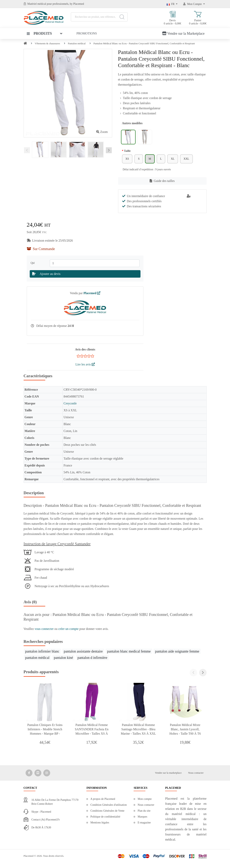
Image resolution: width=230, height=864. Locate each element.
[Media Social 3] (46, 772)
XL (173, 158)
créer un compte (68, 628)
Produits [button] (39, 33)
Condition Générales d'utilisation (108, 804)
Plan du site (144, 810)
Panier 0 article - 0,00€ (198, 18)
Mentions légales (99, 822)
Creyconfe (70, 403)
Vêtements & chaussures (47, 43)
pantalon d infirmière (92, 658)
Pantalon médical (77, 43)
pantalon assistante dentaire (83, 651)
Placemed (91, 293)
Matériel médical (36, 3)
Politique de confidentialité (105, 816)
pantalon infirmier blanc (42, 651)
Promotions (87, 33)
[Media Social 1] (29, 772)
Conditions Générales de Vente (107, 810)
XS (127, 158)
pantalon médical (37, 658)
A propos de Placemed (102, 798)
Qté (33, 262)
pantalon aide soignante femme (177, 651)
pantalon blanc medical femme (129, 651)
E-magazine (144, 822)
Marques (142, 816)
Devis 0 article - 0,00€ (172, 18)
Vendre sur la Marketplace (183, 33)
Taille (127, 150)
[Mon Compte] (194, 4)
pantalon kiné (63, 658)
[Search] (121, 17)
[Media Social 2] (37, 772)
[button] (203, 672)
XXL (186, 158)
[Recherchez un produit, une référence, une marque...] (99, 16)
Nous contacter (195, 772)
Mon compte (144, 798)
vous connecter (44, 628)
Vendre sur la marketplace (168, 772)
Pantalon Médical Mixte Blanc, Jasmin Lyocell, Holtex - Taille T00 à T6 (185, 729)
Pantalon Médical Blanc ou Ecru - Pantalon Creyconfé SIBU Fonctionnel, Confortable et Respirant (144, 43)
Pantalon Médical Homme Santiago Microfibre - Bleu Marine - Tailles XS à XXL (138, 729)
